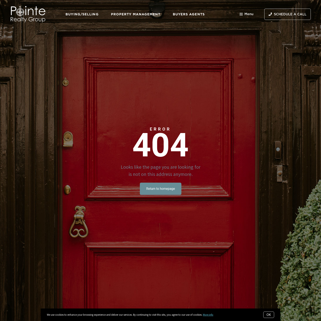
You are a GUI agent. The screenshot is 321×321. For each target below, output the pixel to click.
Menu (246, 14)
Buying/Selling (82, 14)
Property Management (135, 14)
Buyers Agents (189, 14)
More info (208, 314)
